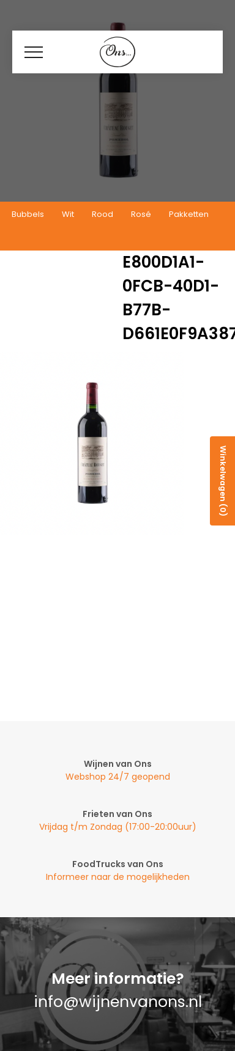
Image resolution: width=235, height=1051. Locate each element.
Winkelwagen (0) (223, 480)
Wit (68, 214)
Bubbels (28, 214)
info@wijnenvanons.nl (118, 1002)
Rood (102, 214)
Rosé (141, 214)
